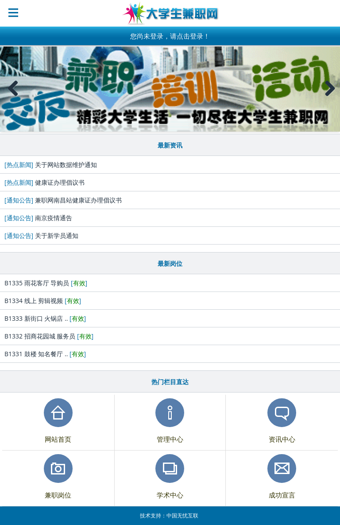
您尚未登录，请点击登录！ (170, 35)
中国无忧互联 (182, 515)
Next (330, 97)
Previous (13, 97)
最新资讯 (170, 145)
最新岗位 (170, 263)
